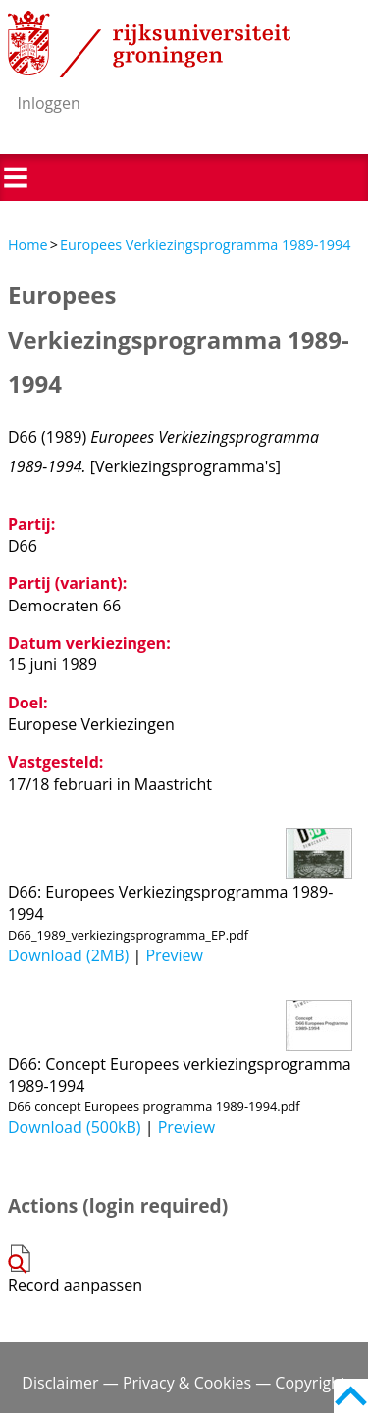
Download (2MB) (68, 955)
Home (28, 244)
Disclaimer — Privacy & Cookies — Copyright (183, 1382)
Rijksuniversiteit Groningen (149, 44)
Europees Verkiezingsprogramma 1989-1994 (205, 244)
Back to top (351, 1396)
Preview (174, 955)
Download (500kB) (74, 1127)
